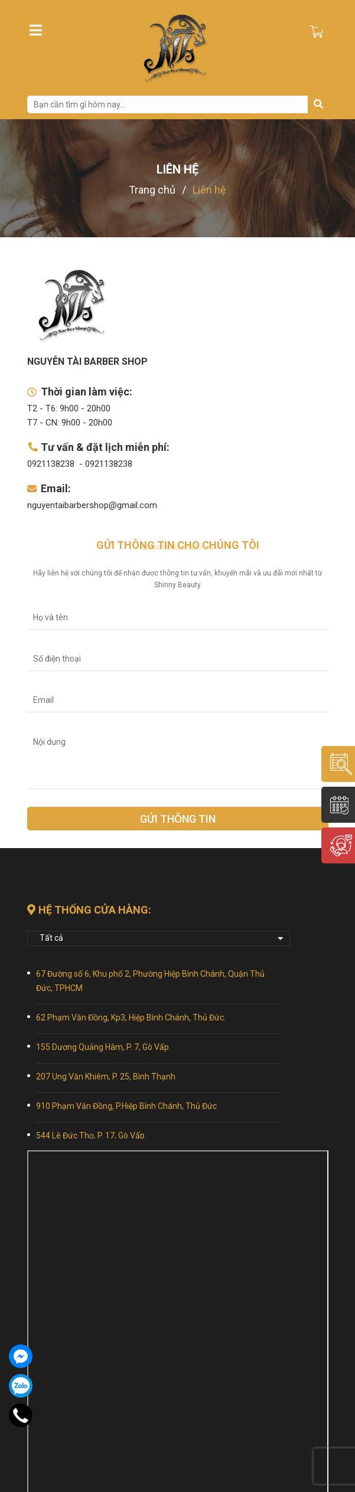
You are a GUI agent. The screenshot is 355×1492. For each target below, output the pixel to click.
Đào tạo (194, 1402)
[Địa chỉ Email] (177, 1319)
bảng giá (195, 1446)
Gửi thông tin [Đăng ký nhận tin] (177, 1348)
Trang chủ (48, 1402)
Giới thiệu (46, 1417)
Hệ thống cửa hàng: (89, 910)
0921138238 (50, 464)
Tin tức (192, 1417)
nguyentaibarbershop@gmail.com (92, 505)
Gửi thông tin (178, 819)
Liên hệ (191, 1432)
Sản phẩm (46, 1432)
